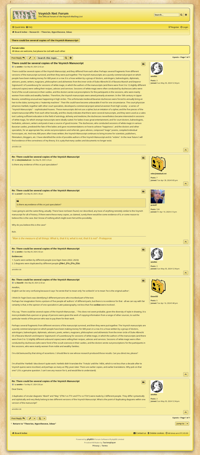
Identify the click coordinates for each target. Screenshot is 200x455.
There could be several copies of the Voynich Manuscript (45, 40)
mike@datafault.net (158, 174)
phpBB (90, 439)
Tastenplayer (109, 442)
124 (157, 209)
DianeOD (154, 296)
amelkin (154, 76)
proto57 (154, 205)
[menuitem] (29, 27)
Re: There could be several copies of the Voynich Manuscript (46, 156)
